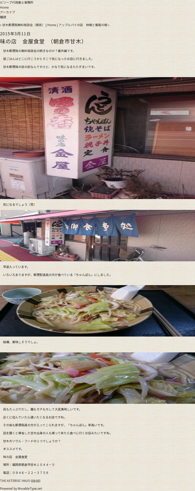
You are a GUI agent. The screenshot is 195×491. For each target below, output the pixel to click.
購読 (3, 17)
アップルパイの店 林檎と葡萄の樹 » (84, 24)
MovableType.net (30, 488)
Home (4, 7)
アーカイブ (7, 12)
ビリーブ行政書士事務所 (16, 2)
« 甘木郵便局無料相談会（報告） (22, 24)
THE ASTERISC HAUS (15, 480)
